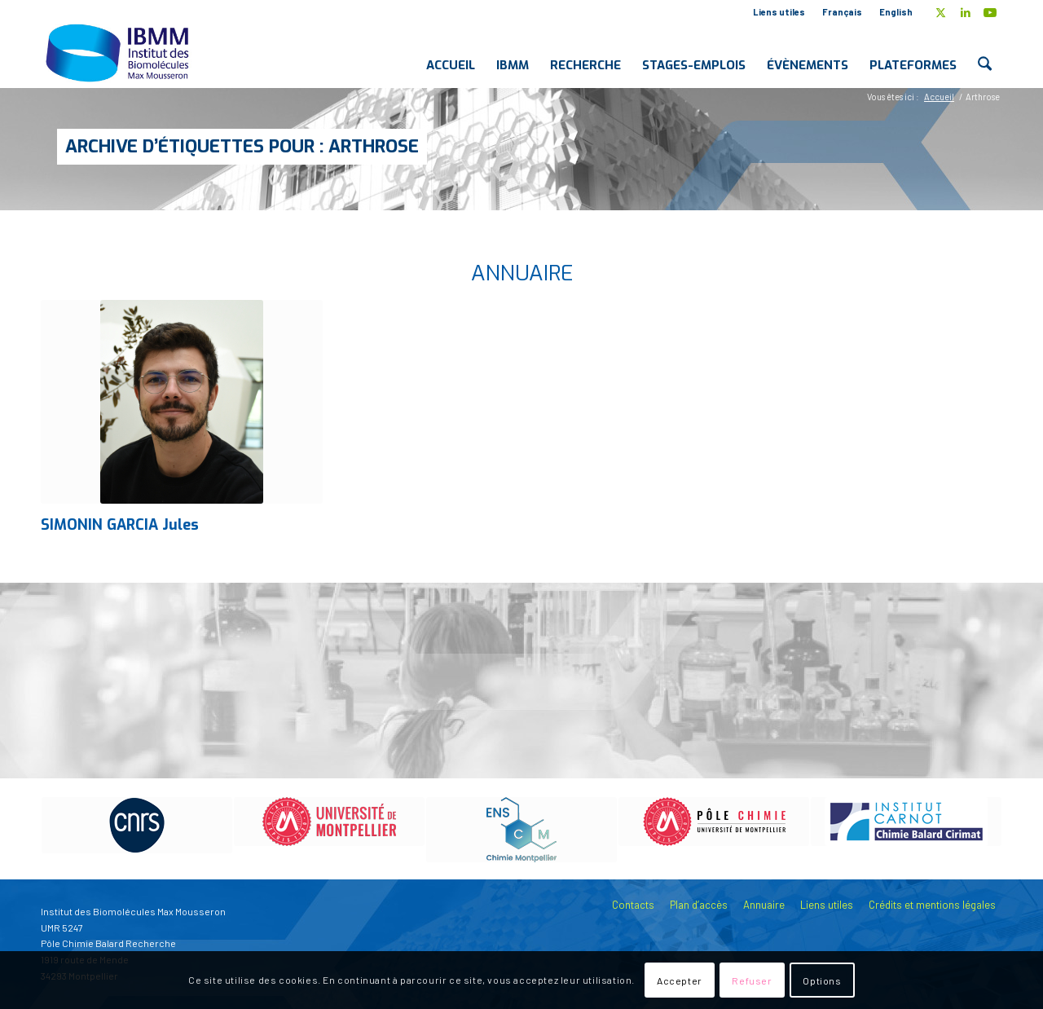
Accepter (679, 980)
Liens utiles (779, 12)
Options (822, 980)
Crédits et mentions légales (932, 904)
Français (842, 12)
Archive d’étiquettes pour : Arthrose (242, 146)
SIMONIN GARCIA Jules (120, 525)
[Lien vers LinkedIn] (965, 12)
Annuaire (764, 904)
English (896, 12)
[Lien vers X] (941, 12)
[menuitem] (779, 12)
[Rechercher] (984, 52)
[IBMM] (119, 52)
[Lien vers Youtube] (990, 12)
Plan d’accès (699, 904)
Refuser (752, 980)
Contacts (633, 904)
